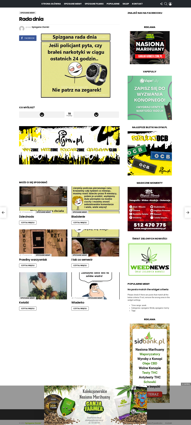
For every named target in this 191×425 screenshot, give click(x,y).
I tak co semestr (82, 258)
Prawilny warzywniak (33, 258)
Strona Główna (51, 3)
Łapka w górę (42, 113)
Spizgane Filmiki (94, 3)
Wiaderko (77, 301)
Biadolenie (78, 215)
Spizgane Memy (73, 3)
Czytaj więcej (27, 221)
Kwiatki (24, 301)
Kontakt (137, 3)
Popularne (113, 3)
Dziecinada (26, 215)
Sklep (126, 3)
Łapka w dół (96, 113)
